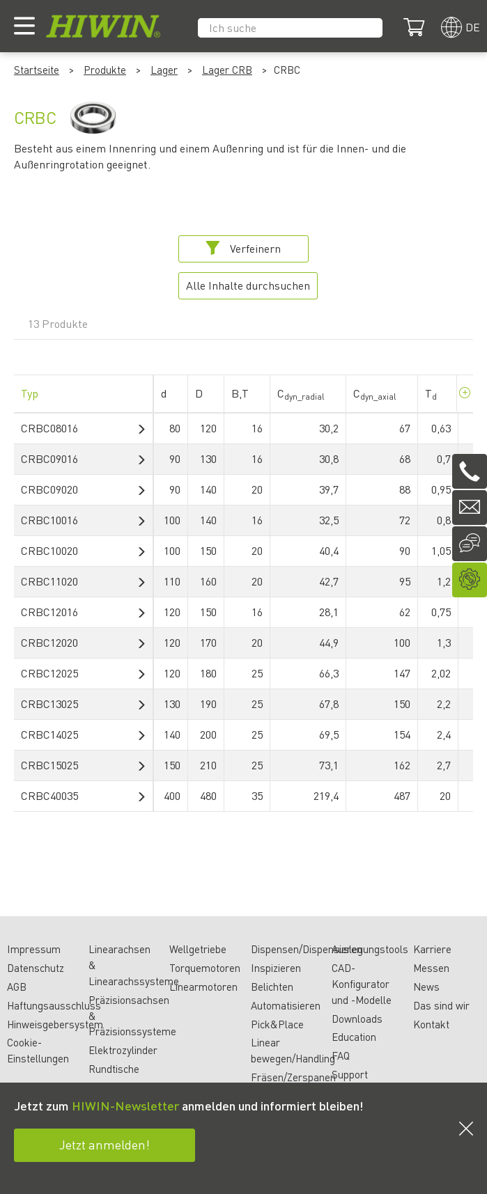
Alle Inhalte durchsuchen (248, 285)
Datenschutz (35, 968)
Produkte (105, 70)
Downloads (357, 1019)
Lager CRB (227, 70)
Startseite (36, 70)
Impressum (34, 949)
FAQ (341, 1055)
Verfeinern (243, 248)
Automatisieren (285, 1005)
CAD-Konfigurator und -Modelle (362, 984)
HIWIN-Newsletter (125, 1105)
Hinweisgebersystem (55, 1024)
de (472, 26)
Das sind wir (441, 1005)
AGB (16, 986)
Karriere (432, 949)
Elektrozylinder (122, 1050)
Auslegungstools (370, 949)
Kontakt (431, 1024)
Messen (431, 968)
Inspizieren (276, 968)
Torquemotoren (204, 968)
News (426, 986)
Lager (164, 70)
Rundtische (113, 1069)
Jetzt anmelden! (104, 1144)
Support (350, 1074)
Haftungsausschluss (54, 1005)
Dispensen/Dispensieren (306, 949)
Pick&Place (277, 1024)
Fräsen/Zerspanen (293, 1077)
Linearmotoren (203, 986)
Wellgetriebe (197, 949)
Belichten (272, 986)
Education (354, 1037)
